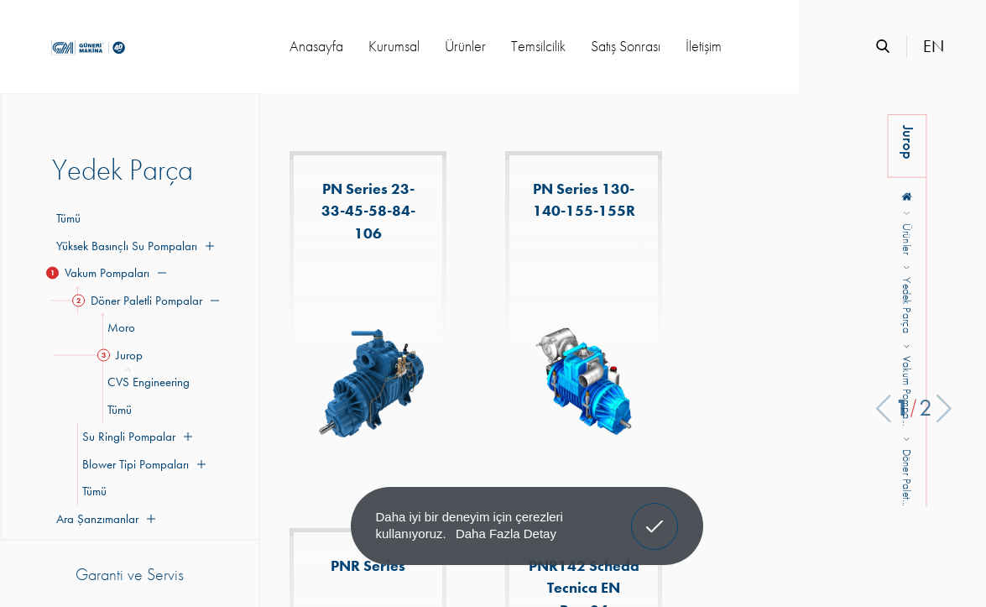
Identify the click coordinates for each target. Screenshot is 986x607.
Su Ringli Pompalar (134, 436)
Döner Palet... (907, 477)
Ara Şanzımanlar (103, 518)
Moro (118, 327)
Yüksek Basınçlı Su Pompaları (133, 246)
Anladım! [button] (655, 514)
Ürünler (465, 45)
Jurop (122, 355)
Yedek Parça (907, 306)
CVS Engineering (146, 382)
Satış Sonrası (625, 45)
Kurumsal (394, 45)
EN (933, 46)
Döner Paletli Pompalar (148, 300)
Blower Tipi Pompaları (141, 464)
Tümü (68, 218)
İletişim (704, 45)
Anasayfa (316, 45)
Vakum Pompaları (109, 272)
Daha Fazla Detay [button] (506, 533)
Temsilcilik (538, 45)
